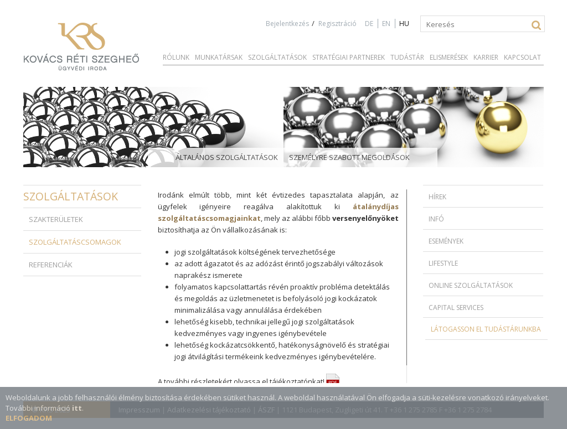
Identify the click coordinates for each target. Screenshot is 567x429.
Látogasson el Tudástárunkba (486, 329)
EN (386, 23)
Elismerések (449, 57)
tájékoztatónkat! (304, 381)
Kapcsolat (522, 57)
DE (369, 23)
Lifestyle (443, 263)
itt (77, 408)
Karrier (485, 57)
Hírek (437, 196)
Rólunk (176, 57)
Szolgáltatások (277, 57)
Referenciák (51, 265)
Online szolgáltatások (471, 285)
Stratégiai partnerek (348, 57)
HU (404, 23)
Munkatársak (219, 57)
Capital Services (456, 307)
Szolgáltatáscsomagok (75, 242)
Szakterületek (56, 219)
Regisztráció (337, 23)
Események (446, 241)
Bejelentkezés (287, 23)
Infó (436, 219)
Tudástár (407, 57)
